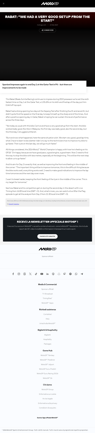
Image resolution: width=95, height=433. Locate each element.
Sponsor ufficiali (47, 289)
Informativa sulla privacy (47, 403)
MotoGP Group (47, 390)
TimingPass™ (47, 298)
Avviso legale (47, 399)
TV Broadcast (47, 294)
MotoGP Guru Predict (47, 369)
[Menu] (3, 4)
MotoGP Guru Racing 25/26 (47, 374)
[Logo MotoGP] (50, 3)
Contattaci (47, 314)
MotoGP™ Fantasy (47, 355)
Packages (47, 344)
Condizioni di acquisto (47, 408)
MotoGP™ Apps (47, 303)
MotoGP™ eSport (47, 365)
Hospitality (47, 339)
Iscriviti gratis (47, 236)
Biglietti (47, 335)
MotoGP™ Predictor (47, 360)
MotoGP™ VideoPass (14, 204)
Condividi (48, 30)
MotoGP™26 (47, 378)
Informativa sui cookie (47, 394)
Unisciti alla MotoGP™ (47, 323)
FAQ (47, 319)
